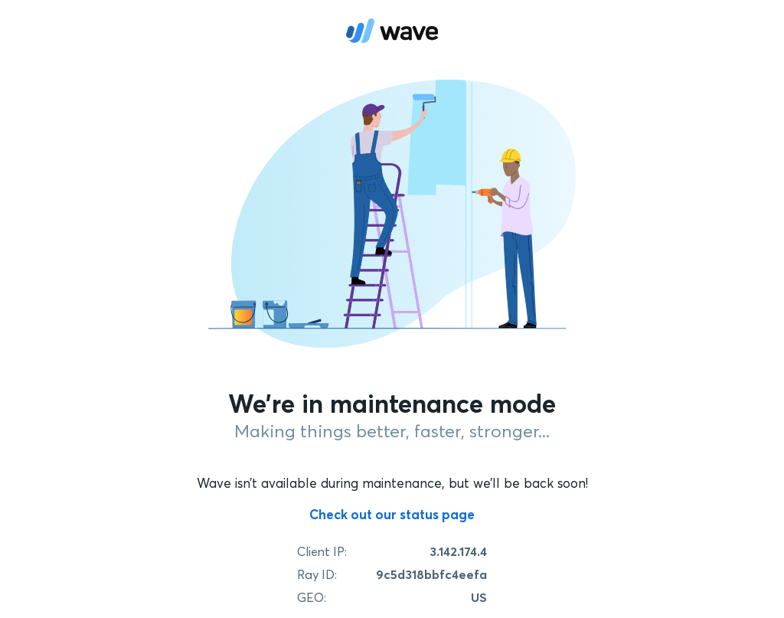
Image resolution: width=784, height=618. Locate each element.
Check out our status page (392, 514)
